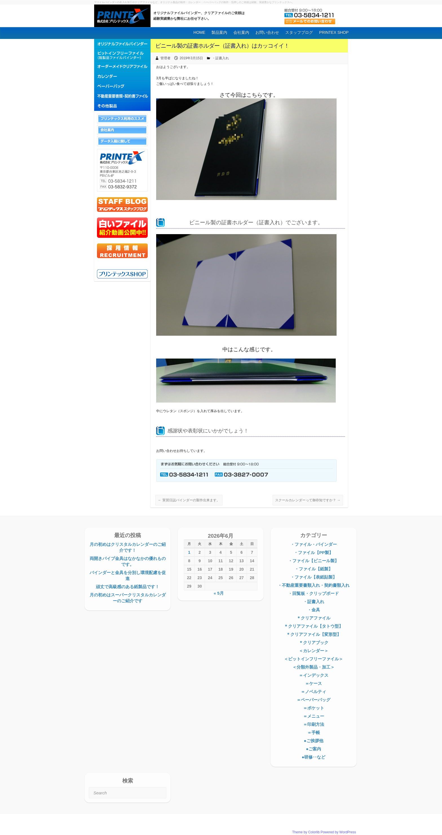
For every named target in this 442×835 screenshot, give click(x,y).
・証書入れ (220, 58)
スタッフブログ (299, 32)
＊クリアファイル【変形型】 (313, 634)
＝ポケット (313, 708)
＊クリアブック (313, 642)
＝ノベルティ (313, 691)
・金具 (313, 609)
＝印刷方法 (313, 724)
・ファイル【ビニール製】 (313, 560)
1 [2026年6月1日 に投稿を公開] (189, 552)
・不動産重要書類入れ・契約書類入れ (314, 585)
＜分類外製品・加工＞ (313, 667)
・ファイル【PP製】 (313, 552)
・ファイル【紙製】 (314, 568)
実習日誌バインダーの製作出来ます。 (189, 500)
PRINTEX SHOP (333, 32)
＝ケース (313, 683)
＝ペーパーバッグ (313, 699)
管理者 (165, 58)
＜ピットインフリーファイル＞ (313, 658)
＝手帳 (313, 732)
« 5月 (219, 593)
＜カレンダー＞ (313, 650)
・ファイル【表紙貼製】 (313, 577)
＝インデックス (313, 675)
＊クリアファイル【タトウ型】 (313, 626)
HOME (199, 32)
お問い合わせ (267, 32)
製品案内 (219, 32)
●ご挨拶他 (313, 740)
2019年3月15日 (191, 58)
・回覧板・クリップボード (313, 593)
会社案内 (241, 32)
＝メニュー (313, 716)
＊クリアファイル (313, 618)
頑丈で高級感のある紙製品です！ (127, 586)
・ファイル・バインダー (313, 544)
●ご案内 (313, 748)
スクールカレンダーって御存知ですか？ (307, 500)
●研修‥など (313, 757)
